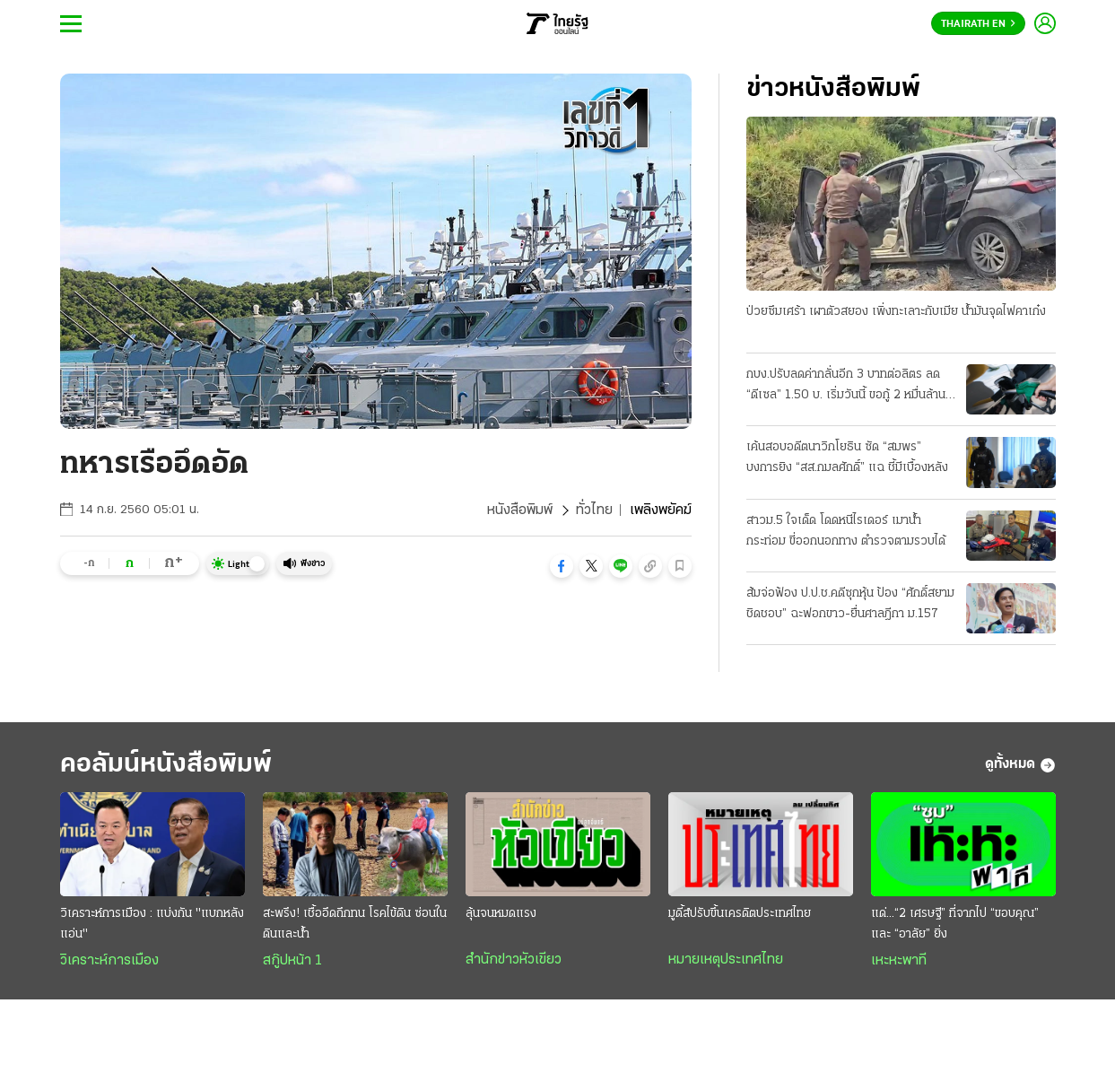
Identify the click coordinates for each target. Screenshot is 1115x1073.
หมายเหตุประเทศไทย (725, 960)
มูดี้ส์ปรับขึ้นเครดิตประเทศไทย (739, 913)
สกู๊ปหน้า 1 (292, 961)
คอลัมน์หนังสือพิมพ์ (166, 765)
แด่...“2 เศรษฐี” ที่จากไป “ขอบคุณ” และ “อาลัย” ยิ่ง (955, 924)
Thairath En (978, 24)
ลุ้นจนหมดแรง (501, 913)
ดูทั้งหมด (1020, 765)
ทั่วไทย (594, 510)
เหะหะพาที (899, 961)
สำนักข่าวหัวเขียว (514, 960)
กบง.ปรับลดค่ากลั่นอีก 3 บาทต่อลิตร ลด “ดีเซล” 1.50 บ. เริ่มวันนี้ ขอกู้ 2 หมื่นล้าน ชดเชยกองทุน (845, 387)
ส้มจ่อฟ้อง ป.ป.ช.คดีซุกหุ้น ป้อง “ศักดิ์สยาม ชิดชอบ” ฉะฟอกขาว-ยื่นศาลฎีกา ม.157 (850, 604)
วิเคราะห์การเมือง (109, 961)
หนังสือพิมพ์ (520, 510)
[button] (561, 566)
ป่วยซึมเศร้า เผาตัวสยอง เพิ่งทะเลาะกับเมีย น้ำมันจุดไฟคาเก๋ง (896, 311)
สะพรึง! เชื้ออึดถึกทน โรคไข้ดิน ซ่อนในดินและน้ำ (355, 924)
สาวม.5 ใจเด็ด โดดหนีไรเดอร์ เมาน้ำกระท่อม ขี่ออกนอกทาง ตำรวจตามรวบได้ (845, 531)
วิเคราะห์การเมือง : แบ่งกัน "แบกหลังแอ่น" (152, 924)
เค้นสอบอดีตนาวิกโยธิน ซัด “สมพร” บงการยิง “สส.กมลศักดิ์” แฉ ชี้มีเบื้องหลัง (847, 458)
